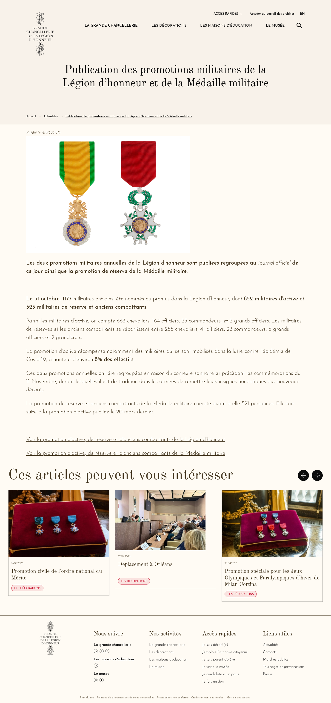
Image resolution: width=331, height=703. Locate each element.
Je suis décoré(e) (215, 645)
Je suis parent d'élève (218, 659)
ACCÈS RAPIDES (228, 14)
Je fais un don (213, 681)
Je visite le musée (215, 667)
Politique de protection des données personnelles (125, 697)
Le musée (156, 667)
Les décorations (161, 652)
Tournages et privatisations (283, 667)
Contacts (270, 652)
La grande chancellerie (167, 645)
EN (302, 14)
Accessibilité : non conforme (172, 697)
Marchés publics (275, 659)
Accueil (31, 116)
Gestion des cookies (238, 697)
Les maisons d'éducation (168, 659)
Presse (268, 674)
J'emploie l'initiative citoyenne (225, 652)
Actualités (50, 116)
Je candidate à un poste (221, 674)
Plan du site (87, 697)
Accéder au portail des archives (272, 14)
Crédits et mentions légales (207, 697)
